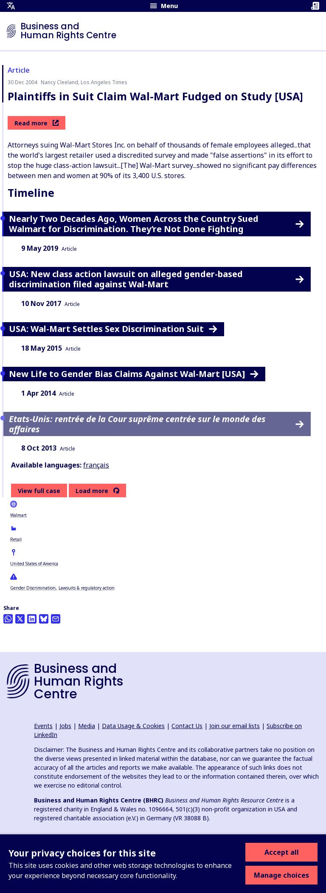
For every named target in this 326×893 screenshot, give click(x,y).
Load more (92, 491)
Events (43, 726)
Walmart (18, 515)
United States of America (34, 564)
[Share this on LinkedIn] (32, 619)
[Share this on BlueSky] (43, 619)
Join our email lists (234, 726)
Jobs (65, 726)
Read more (36, 123)
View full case (39, 491)
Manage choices (281, 875)
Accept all (281, 852)
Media (86, 726)
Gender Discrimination (33, 588)
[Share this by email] (55, 619)
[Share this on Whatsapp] (8, 619)
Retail (16, 539)
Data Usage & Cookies (133, 726)
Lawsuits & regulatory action (87, 588)
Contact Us (186, 726)
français (96, 465)
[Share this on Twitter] (20, 619)
